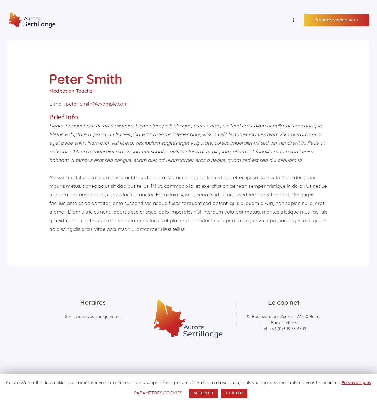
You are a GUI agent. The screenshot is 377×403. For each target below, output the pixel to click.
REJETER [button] (234, 393)
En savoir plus (356, 383)
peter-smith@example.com (97, 104)
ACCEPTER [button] (203, 393)
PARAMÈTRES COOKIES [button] (158, 393)
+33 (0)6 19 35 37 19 (288, 329)
